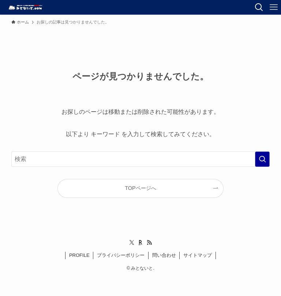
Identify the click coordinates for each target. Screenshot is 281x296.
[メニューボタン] (273, 7)
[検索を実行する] (262, 159)
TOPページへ (140, 188)
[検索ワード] (140, 159)
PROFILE (79, 255)
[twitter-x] (131, 242)
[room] (140, 242)
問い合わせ (164, 255)
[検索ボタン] (259, 7)
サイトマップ (197, 255)
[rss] (149, 242)
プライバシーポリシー (121, 255)
